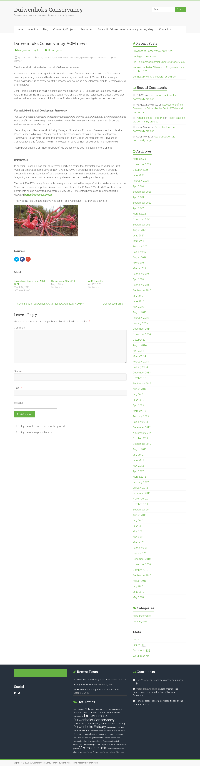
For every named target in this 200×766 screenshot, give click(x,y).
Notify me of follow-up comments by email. (41, 426)
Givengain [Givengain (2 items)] (78, 734)
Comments (141, 650)
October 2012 (140, 438)
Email (18, 387)
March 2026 (139, 158)
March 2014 (139, 356)
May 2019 (138, 262)
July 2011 (138, 520)
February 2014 (141, 361)
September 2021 (142, 224)
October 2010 (140, 569)
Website (18, 402)
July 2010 (138, 586)
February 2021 (141, 246)
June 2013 (138, 400)
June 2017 (138, 301)
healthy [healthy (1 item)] (112, 734)
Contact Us (165, 29)
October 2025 (140, 169)
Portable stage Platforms (150, 117)
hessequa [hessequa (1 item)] (119, 734)
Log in (136, 639)
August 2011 (140, 515)
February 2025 (141, 180)
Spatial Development (71, 58)
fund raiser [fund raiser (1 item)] (120, 731)
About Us (33, 29)
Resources (86, 29)
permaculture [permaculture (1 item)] (78, 741)
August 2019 (140, 257)
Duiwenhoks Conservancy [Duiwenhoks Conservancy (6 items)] (94, 720)
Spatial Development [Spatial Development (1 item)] (105, 741)
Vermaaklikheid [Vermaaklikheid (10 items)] (93, 747)
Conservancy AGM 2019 (63, 281)
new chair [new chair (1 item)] (105, 738)
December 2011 (142, 493)
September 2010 (142, 575)
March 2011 (139, 542)
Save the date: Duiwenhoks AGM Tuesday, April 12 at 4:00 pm (49, 303)
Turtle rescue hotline (114, 303)
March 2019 (139, 268)
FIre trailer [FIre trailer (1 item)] (107, 731)
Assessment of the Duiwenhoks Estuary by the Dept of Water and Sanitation (158, 108)
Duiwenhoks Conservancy (48, 9)
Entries (139, 645)
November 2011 (142, 498)
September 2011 (142, 509)
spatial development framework (93, 58)
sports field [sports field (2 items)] (107, 744)
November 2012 (142, 432)
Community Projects (64, 29)
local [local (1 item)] (99, 738)
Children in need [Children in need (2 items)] (90, 712)
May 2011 (138, 531)
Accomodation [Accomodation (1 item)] (78, 709)
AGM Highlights (95, 281)
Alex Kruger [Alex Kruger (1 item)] (95, 709)
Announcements (142, 615)
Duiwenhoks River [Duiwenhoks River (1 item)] (113, 727)
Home (20, 29)
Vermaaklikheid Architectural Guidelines (154, 76)
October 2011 (140, 504)
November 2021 (142, 219)
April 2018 (138, 279)
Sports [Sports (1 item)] (99, 745)
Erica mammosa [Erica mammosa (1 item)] (96, 731)
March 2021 (139, 241)
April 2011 (138, 537)
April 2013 (138, 405)
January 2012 (140, 487)
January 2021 (140, 252)
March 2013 (139, 410)
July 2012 (138, 454)
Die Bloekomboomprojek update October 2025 (159, 61)
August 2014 (140, 345)
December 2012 (142, 427)
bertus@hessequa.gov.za (38, 194)
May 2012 (138, 465)
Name (18, 371)
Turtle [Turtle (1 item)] (116, 745)
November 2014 (142, 334)
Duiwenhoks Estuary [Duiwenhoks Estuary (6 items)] (89, 727)
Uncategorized (56, 50)
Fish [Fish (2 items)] (114, 730)
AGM (40, 58)
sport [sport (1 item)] (94, 745)
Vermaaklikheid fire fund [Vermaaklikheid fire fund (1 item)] (105, 752)
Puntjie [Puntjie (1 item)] (87, 741)
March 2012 (139, 476)
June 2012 (138, 460)
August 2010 (140, 580)
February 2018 (141, 284)
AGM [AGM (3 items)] (87, 709)
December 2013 (142, 372)
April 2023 (138, 197)
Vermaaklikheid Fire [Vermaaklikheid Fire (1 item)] (87, 752)
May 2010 (138, 597)
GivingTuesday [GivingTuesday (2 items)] (91, 734)
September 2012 (142, 443)
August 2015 (140, 312)
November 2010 (142, 564)
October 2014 (140, 339)
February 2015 (141, 317)
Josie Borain (48, 58)
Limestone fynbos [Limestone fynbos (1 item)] (90, 738)
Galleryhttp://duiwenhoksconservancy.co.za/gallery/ (126, 29)
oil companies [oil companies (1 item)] (114, 738)
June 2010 (138, 591)
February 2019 (141, 273)
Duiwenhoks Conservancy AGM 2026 (153, 50)
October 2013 (140, 378)
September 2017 (142, 290)
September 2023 (142, 191)
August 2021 (140, 230)
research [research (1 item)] (93, 741)
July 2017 (138, 295)
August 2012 (140, 449)
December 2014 (142, 328)
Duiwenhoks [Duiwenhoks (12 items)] (96, 715)
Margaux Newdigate (28, 50)
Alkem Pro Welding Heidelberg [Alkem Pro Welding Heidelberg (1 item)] (111, 709)
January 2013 (140, 421)
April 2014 (138, 350)
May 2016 (138, 306)
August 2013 (140, 389)
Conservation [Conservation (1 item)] (78, 717)
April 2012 (138, 471)
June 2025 (138, 175)
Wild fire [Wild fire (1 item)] (119, 752)
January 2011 (140, 553)
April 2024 (138, 186)
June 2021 (138, 235)
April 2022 (138, 208)
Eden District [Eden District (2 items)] (83, 730)
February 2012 (141, 482)
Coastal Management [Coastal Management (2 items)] (110, 712)
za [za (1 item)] (123, 752)
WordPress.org (141, 656)
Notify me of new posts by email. (36, 432)
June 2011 (138, 526)
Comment (19, 327)
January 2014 (140, 367)
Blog (45, 29)
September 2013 (142, 383)
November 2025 (142, 164)
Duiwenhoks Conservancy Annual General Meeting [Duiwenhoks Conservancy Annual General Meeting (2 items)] (99, 723)
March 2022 (139, 213)
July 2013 (138, 394)
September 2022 (142, 202)
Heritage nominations (144, 56)
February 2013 (141, 416)
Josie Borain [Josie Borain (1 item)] (78, 738)
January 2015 (140, 323)
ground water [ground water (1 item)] (104, 734)
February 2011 (141, 547)
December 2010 (142, 558)
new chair (58, 58)
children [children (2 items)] (77, 712)
